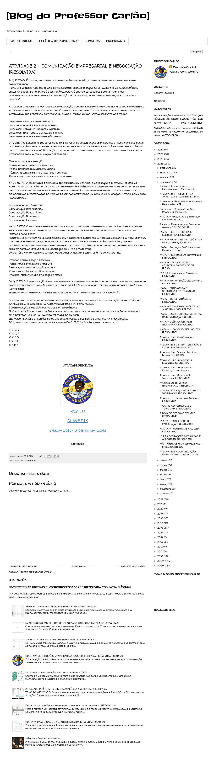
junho (164, 470)
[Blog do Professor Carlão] (78, 16)
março (164, 484)
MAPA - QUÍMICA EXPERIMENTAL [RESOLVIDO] (180, 331)
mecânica (162, 127)
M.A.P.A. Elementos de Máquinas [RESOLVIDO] (179, 274)
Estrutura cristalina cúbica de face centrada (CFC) (56, 672)
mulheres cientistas (181, 128)
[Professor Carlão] (184, 67)
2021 (160, 504)
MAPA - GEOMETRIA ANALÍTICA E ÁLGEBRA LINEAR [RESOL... (180, 308)
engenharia (31, 460)
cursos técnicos (191, 119)
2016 (160, 527)
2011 (160, 551)
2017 (160, 523)
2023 (160, 163)
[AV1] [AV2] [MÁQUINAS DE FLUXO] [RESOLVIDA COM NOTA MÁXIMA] (65, 722)
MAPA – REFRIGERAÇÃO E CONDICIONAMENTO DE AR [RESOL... (177, 265)
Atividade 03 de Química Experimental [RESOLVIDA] (176, 384)
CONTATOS (92, 41)
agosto (164, 460)
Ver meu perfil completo (183, 71)
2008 (161, 565)
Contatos (77, 444)
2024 (160, 159)
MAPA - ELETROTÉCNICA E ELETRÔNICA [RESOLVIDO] (176, 233)
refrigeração (177, 131)
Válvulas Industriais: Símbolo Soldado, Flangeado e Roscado (60, 606)
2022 (160, 499)
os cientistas (160, 131)
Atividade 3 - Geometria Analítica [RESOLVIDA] (179, 399)
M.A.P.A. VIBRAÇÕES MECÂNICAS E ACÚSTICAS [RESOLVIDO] (180, 438)
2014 (160, 537)
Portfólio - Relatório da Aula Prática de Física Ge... (177, 210)
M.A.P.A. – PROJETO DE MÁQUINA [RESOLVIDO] (179, 430)
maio (163, 474)
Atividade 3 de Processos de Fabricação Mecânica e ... (176, 369)
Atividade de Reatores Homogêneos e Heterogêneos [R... (181, 203)
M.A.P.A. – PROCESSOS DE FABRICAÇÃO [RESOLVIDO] (176, 422)
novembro (166, 172)
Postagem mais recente (23, 566)
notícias (197, 128)
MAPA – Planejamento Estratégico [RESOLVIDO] (180, 256)
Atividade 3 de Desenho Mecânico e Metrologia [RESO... (180, 353)
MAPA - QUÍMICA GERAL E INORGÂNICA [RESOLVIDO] (176, 323)
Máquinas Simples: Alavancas (43, 738)
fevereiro (166, 488)
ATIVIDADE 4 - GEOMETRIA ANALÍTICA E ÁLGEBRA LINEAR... (180, 195)
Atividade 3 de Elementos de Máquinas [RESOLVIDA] (176, 361)
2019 (160, 513)
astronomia (179, 115)
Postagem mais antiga (133, 566)
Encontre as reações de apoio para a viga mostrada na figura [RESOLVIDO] (70, 705)
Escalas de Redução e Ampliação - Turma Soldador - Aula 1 (61, 639)
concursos (172, 119)
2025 (160, 154)
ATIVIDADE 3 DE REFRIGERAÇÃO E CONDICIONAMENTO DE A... (181, 346)
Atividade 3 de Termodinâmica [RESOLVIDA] (177, 338)
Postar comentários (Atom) (35, 571)
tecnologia (172, 135)
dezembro (166, 168)
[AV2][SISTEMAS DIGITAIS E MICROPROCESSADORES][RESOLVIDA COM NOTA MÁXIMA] (70, 587)
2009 (161, 560)
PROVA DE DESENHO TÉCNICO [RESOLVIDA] (177, 415)
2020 (160, 508)
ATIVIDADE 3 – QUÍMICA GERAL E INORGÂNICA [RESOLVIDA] (180, 392)
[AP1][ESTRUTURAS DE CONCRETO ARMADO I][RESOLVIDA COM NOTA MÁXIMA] (72, 623)
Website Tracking (164, 93)
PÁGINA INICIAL (21, 41)
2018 (160, 518)
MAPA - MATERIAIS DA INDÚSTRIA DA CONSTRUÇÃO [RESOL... (181, 315)
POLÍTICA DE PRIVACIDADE (59, 41)
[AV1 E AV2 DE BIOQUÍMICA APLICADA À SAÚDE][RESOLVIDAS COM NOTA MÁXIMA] (74, 656)
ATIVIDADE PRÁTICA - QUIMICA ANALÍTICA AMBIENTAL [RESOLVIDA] (66, 689)
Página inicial (78, 566)
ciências (159, 119)
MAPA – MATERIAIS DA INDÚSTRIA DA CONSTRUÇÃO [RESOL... (181, 241)
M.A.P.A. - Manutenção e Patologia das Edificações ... (180, 218)
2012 (160, 546)
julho (164, 465)
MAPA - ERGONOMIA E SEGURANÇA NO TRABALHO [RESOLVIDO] (177, 291)
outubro (165, 177)
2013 (160, 542)
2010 (160, 556)
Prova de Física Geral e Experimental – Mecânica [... (177, 187)
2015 (160, 532)
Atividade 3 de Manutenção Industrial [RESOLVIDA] (175, 376)
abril (163, 479)
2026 (160, 149)
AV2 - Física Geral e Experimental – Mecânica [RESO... (181, 445)
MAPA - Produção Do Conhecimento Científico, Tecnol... (180, 248)
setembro (166, 182)
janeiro (165, 493)
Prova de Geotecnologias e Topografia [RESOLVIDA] (175, 407)
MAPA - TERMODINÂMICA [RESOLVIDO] (175, 300)
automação (195, 115)
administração (162, 115)
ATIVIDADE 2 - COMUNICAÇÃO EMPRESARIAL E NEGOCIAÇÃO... (180, 453)
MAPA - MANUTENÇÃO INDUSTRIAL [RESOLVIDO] (181, 282)
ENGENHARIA (116, 41)
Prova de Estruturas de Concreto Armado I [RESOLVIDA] (180, 226)
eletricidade (162, 123)
